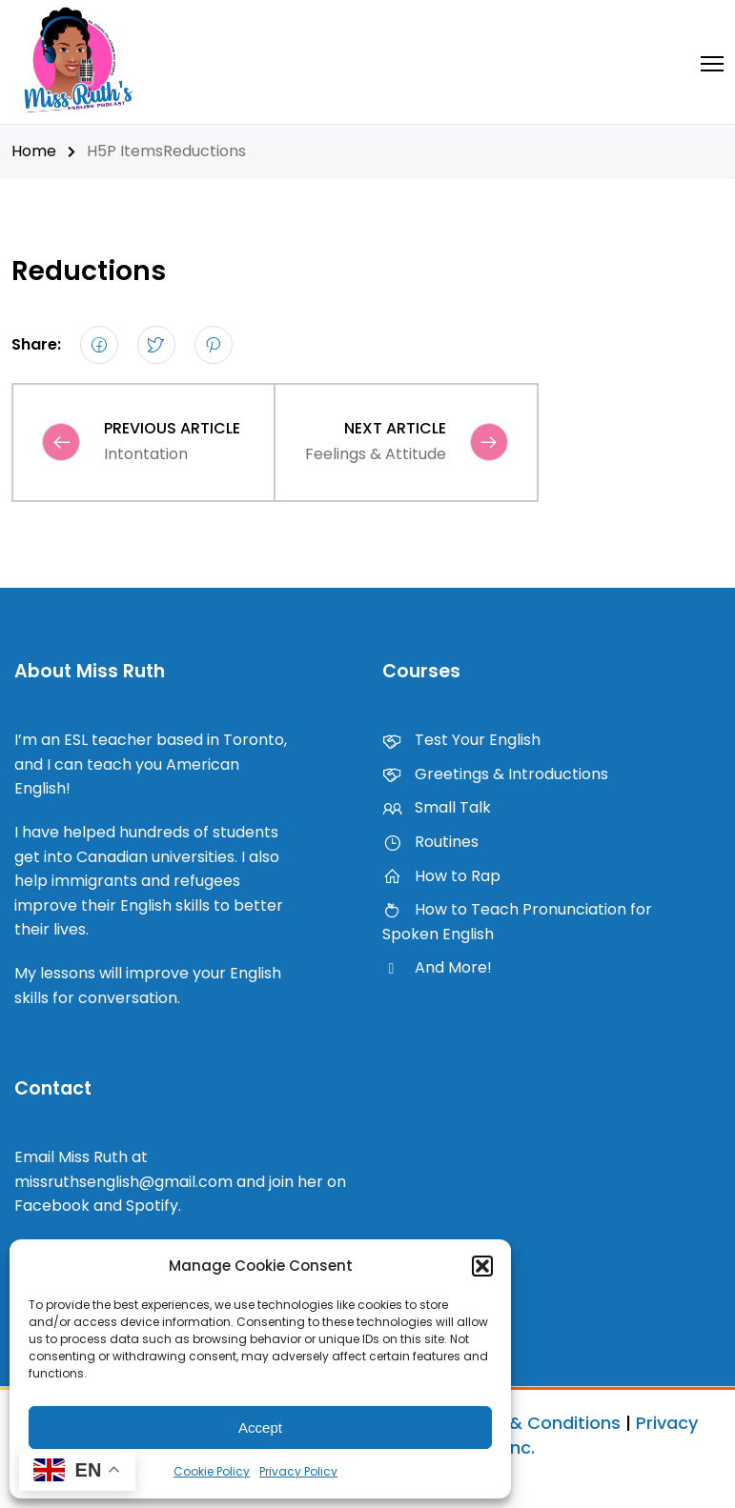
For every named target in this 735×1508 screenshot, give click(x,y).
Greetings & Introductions (495, 774)
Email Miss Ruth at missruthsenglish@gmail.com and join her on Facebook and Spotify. (180, 1181)
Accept (260, 1427)
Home (33, 151)
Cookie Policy (212, 1471)
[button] (482, 1266)
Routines (430, 842)
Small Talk (436, 807)
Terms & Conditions (535, 1423)
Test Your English (461, 740)
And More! (437, 967)
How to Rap (441, 876)
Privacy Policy (298, 1471)
